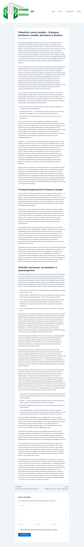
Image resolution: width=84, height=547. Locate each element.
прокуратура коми (56, 421)
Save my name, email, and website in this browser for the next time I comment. (38, 530)
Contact (79, 11)
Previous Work (71, 11)
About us (62, 11)
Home (55, 11)
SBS (32, 11)
